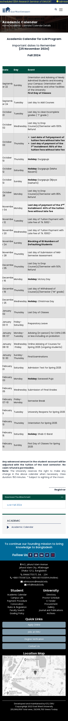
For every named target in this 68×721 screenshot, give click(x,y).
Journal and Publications (51, 610)
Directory (51, 594)
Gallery (51, 607)
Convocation (17, 603)
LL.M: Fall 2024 (14, 504)
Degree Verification (34, 638)
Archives (51, 613)
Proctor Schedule (51, 597)
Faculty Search (17, 610)
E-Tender (51, 600)
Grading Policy (17, 613)
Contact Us (34, 646)
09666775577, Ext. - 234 (34, 574)
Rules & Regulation (17, 607)
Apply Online (34, 624)
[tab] (34, 497)
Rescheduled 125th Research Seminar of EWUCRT (28, 1)
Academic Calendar (22, 527)
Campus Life (17, 597)
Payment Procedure (17, 600)
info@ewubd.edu (34, 584)
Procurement (51, 603)
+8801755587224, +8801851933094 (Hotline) (34, 577)
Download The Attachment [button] (17, 497)
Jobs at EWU (34, 631)
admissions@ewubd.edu (34, 581)
